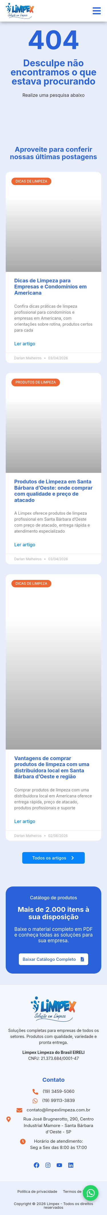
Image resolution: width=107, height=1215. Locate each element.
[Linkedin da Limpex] (71, 1165)
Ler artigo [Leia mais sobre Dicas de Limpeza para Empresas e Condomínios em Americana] (24, 343)
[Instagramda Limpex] (48, 1165)
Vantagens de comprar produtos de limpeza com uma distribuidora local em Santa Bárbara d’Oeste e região (51, 767)
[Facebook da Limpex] (36, 1165)
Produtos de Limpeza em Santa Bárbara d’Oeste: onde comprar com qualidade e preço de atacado (53, 491)
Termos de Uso (76, 1191)
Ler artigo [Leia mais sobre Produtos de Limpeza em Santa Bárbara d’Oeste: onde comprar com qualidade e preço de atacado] (24, 544)
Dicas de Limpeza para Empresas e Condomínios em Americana (50, 287)
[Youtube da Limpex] (59, 1165)
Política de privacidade (37, 1191)
